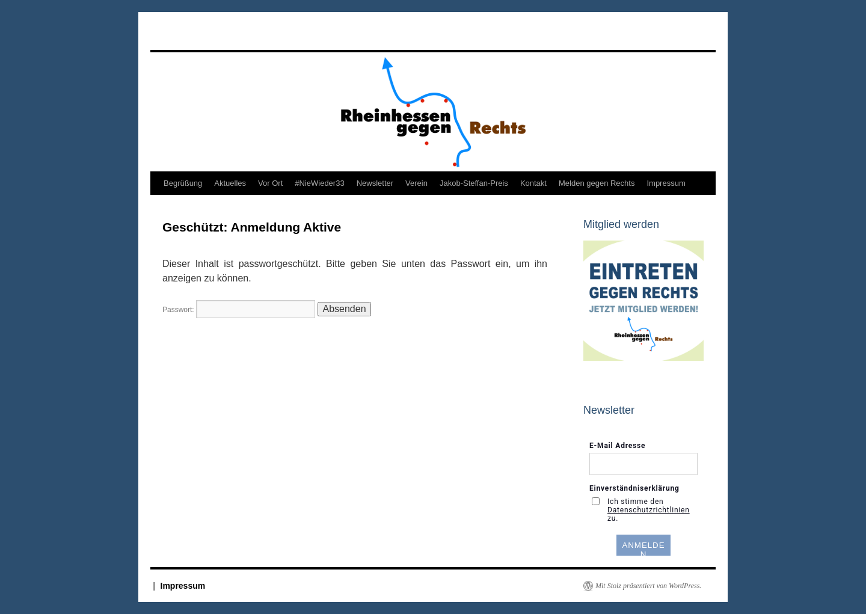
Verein (416, 183)
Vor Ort (270, 183)
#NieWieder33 (319, 183)
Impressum (665, 183)
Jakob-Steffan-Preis (474, 183)
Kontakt (533, 183)
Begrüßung (183, 183)
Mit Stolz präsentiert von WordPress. (648, 586)
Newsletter (375, 183)
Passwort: (238, 309)
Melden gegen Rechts (596, 183)
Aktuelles (230, 183)
